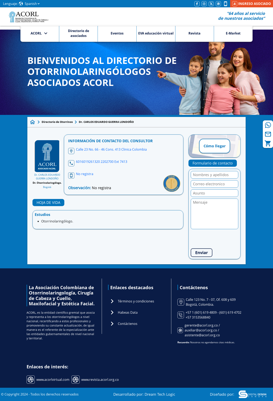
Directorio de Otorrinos (57, 122)
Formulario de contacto (213, 163)
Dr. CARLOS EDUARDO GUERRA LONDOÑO (106, 122)
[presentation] (222, 239)
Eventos (117, 33)
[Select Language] (32, 3)
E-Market (233, 33)
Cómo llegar (215, 145)
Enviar (201, 252)
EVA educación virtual (156, 33)
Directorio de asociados (78, 33)
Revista (194, 33)
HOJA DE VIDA (48, 202)
